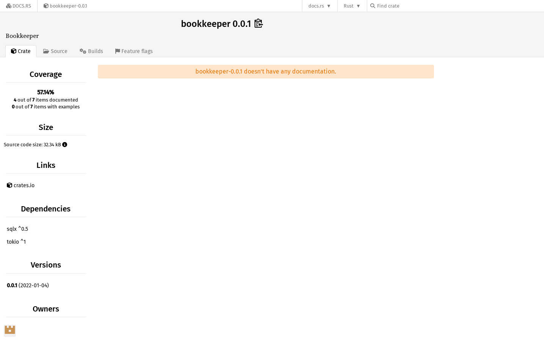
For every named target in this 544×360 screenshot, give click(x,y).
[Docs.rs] (18, 6)
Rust (349, 6)
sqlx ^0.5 (17, 229)
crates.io (21, 185)
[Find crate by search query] (408, 6)
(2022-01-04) (28, 285)
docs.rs (316, 6)
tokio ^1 (16, 242)
